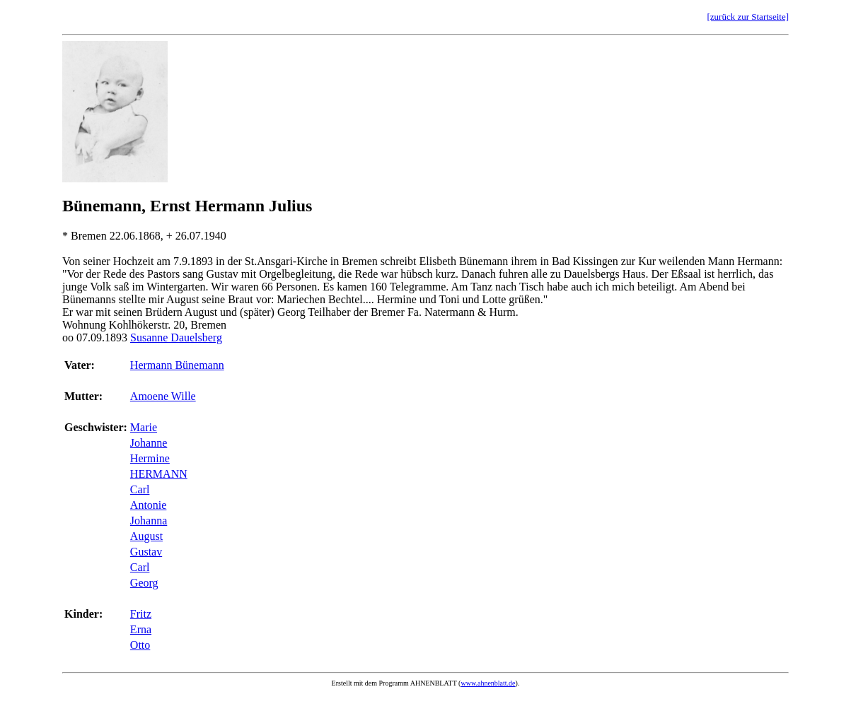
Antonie (148, 505)
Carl (140, 489)
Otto (140, 645)
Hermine (150, 458)
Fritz (140, 614)
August (146, 536)
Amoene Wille (163, 396)
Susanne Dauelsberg (176, 337)
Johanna (148, 521)
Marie (143, 427)
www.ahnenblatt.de (488, 683)
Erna (140, 629)
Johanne (148, 443)
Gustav (146, 552)
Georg (144, 583)
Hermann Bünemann (177, 365)
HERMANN (158, 474)
